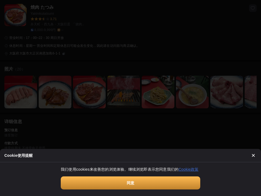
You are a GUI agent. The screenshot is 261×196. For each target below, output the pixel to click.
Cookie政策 (188, 169)
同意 (130, 183)
